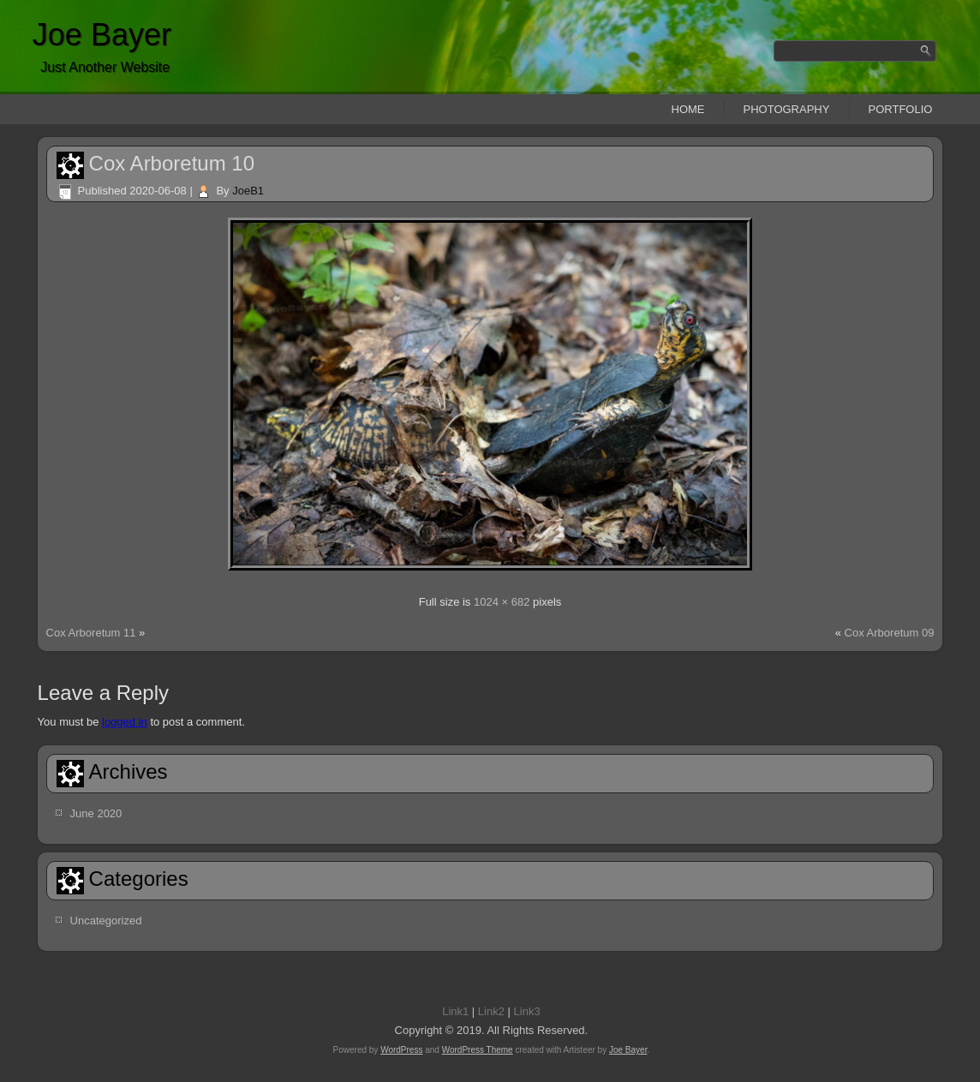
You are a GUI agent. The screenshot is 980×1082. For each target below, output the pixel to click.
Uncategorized (106, 920)
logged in (124, 721)
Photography (787, 109)
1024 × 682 (501, 601)
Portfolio (901, 109)
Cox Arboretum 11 (91, 632)
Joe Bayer (102, 34)
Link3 (527, 1011)
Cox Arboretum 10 (171, 163)
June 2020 (96, 813)
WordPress (401, 1050)
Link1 (455, 1011)
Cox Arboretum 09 (890, 632)
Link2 (491, 1011)
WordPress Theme (477, 1050)
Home (688, 109)
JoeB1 (248, 190)
